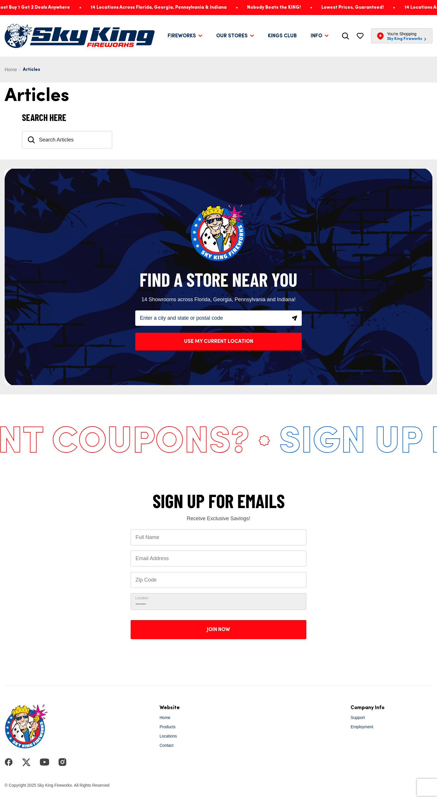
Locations (168, 736)
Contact (166, 745)
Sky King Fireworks (404, 39)
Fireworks (182, 35)
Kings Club (282, 35)
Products (167, 726)
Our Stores (232, 35)
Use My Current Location (218, 341)
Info (316, 35)
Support (358, 717)
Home (11, 69)
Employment (362, 726)
